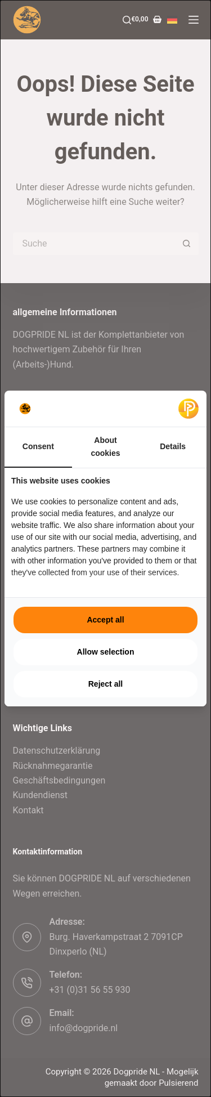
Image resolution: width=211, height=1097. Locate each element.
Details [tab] (173, 446)
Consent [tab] (38, 446)
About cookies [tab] (105, 447)
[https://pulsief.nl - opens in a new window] (188, 408)
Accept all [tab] (105, 619)
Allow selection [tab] (105, 651)
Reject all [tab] (105, 683)
